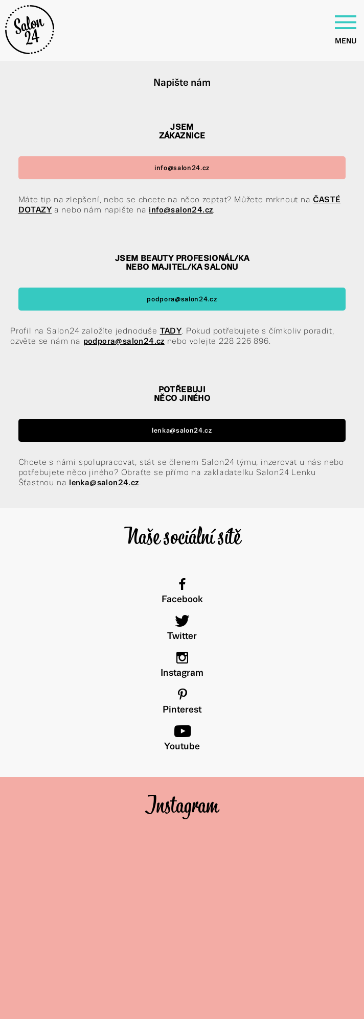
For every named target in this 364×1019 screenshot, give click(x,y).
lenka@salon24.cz (182, 430)
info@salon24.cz (182, 168)
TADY (171, 330)
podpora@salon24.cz (182, 299)
